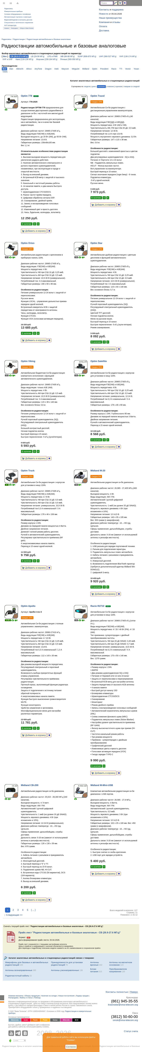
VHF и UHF (7, 59)
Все (5, 56)
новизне (110, 87)
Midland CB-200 (29, 785)
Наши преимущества (110, 18)
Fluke (45, 1020)
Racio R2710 (97, 606)
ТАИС (5, 72)
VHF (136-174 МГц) (127, 56)
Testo (35, 1020)
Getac (55, 1020)
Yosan (136, 69)
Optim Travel (97, 96)
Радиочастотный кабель (17, 975)
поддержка (117, 9)
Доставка (104, 30)
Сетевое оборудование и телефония (17, 14)
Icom (26, 1020)
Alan (11, 69)
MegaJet (75, 69)
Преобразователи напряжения (118, 970)
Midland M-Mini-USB (101, 785)
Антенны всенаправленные (18, 970)
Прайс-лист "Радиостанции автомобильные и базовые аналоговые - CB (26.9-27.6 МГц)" (69, 932)
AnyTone (38, 69)
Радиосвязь (8, 8)
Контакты (104, 9)
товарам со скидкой (132, 87)
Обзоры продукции (32, 996)
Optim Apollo (28, 606)
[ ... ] (33, 910)
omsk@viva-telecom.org (125, 1020)
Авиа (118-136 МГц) (24, 59)
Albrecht (19, 69)
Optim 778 (26, 96)
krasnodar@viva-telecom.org (123, 1004)
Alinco (28, 69)
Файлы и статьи (26, 998)
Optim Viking (28, 361)
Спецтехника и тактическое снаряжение (18, 22)
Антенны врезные (94, 963)
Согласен (71, 1046)
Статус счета (131, 1031)
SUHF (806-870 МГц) (87, 56)
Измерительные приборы (13, 11)
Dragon (48, 69)
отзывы (116, 22)
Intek (56, 69)
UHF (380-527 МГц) (107, 56)
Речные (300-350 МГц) (70, 59)
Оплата (103, 26)
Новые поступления (66, 996)
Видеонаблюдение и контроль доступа (18, 20)
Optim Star (96, 243)
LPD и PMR (52, 56)
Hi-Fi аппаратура (10, 25)
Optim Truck (28, 470)
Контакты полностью (117, 992)
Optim (94, 69)
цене (94, 87)
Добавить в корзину (34, 231)
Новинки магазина (15, 996)
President (104, 69)
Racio (113, 69)
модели (87, 87)
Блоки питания (94, 970)
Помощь (37, 998)
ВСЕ (76, 1020)
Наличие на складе (49, 996)
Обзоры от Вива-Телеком (26, 28)
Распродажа (14, 28)
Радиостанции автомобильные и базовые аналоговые (49, 39)
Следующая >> (14, 915)
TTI (120, 69)
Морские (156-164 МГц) (46, 59)
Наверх (134, 992)
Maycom (65, 69)
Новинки (6, 28)
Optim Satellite (98, 361)
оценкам (118, 87)
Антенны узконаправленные (65, 970)
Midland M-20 (97, 470)
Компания (104, 22)
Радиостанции (19, 39)
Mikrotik (66, 1020)
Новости (103, 13)
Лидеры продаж (82, 996)
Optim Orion (28, 243)
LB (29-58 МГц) (37, 56)
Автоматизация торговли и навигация (17, 17)
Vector (128, 69)
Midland (85, 69)
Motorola (14, 1020)
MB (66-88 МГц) (68, 56)
